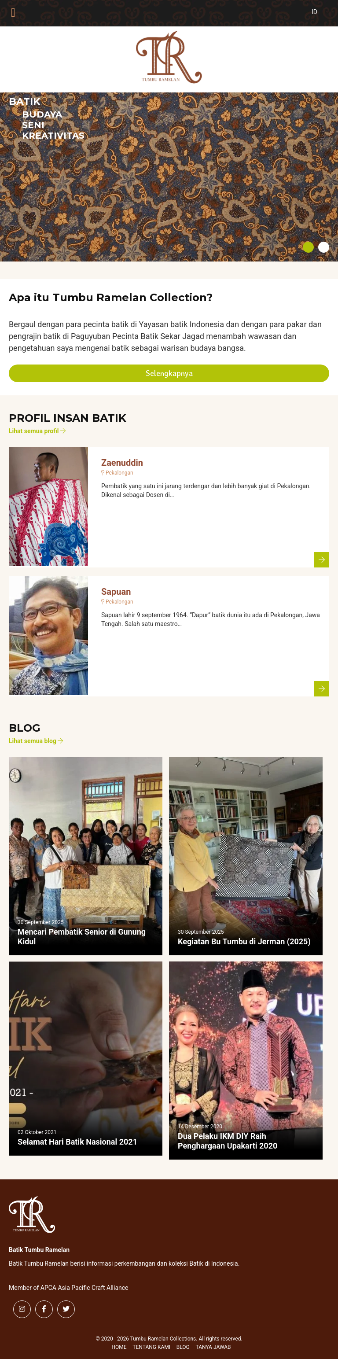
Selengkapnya (169, 373)
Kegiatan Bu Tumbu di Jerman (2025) (244, 941)
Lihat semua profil (37, 431)
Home (118, 1347)
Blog (183, 1347)
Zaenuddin (122, 462)
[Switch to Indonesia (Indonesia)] (321, 17)
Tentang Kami (151, 1347)
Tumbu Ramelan (169, 57)
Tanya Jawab (213, 1347)
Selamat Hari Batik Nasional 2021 (77, 1141)
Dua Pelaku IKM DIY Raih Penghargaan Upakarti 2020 (227, 1140)
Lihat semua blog (36, 741)
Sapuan (116, 591)
